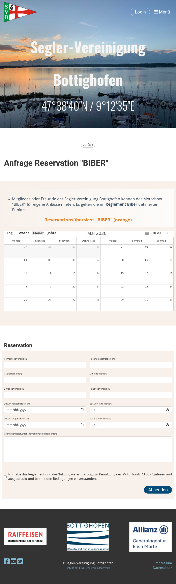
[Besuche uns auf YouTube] (13, 561)
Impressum (163, 563)
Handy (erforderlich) (100, 388)
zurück (88, 144)
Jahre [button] (52, 233)
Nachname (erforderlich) (102, 358)
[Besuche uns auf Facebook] (7, 561)
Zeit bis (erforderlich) (100, 418)
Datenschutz (162, 567)
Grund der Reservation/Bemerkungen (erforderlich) (30, 433)
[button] (167, 233)
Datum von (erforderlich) (17, 403)
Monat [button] (38, 233)
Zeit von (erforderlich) (101, 403)
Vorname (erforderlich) (15, 358)
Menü (162, 12)
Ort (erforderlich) (98, 373)
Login (140, 12)
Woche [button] (24, 233)
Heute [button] (157, 233)
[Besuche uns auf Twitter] (20, 561)
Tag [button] (9, 233)
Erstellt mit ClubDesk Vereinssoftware (88, 568)
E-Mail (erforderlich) (14, 388)
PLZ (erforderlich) (13, 373)
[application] (89, 271)
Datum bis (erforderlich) (16, 418)
